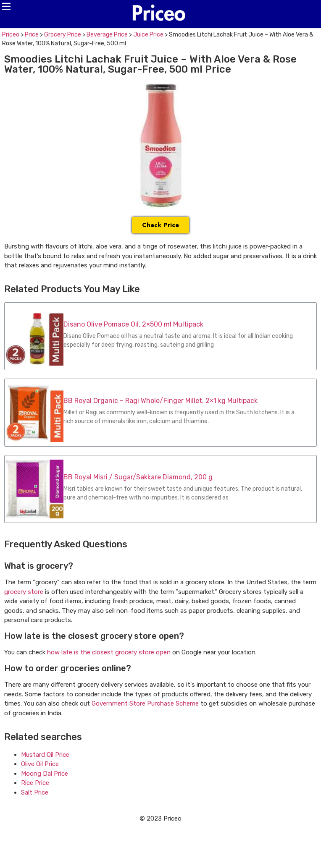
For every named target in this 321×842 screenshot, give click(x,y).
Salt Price (34, 792)
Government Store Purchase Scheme (145, 703)
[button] (6, 6)
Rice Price (35, 783)
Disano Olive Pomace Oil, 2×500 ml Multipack (133, 324)
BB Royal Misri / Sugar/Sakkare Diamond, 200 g (138, 477)
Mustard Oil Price (45, 754)
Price (32, 34)
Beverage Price (107, 34)
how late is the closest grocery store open (109, 652)
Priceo (10, 34)
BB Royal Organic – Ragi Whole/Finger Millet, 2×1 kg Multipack (160, 401)
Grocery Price (62, 34)
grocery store (23, 592)
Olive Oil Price (40, 764)
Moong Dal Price (44, 773)
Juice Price (148, 34)
